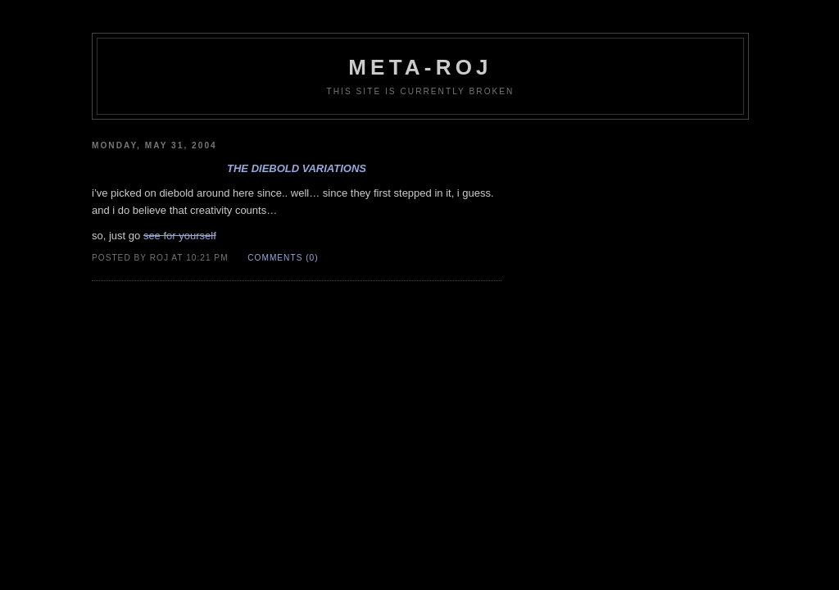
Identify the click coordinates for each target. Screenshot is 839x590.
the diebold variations (296, 168)
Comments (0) (282, 257)
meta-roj (420, 67)
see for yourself (179, 235)
